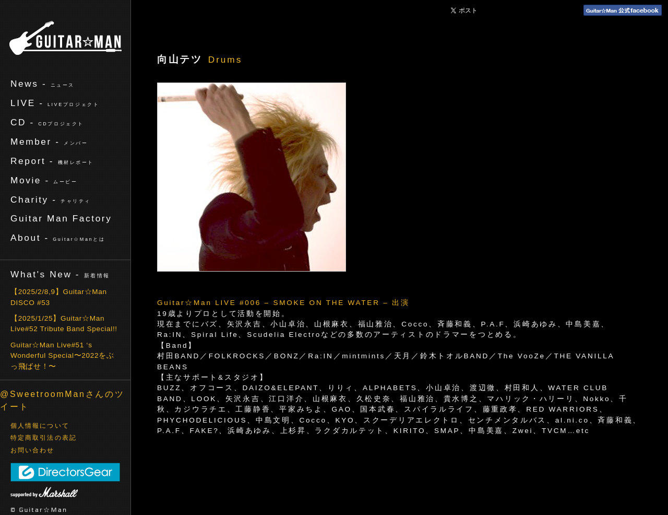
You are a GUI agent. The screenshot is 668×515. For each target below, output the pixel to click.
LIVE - (54, 103)
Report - (52, 161)
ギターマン (65, 38)
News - (42, 83)
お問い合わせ (32, 450)
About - (57, 237)
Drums (225, 59)
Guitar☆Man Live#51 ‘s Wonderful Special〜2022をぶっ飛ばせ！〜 (62, 355)
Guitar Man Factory (61, 218)
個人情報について (39, 425)
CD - (47, 122)
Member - (49, 141)
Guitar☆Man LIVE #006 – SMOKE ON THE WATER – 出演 (283, 303)
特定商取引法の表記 (43, 437)
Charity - (50, 199)
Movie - (44, 180)
